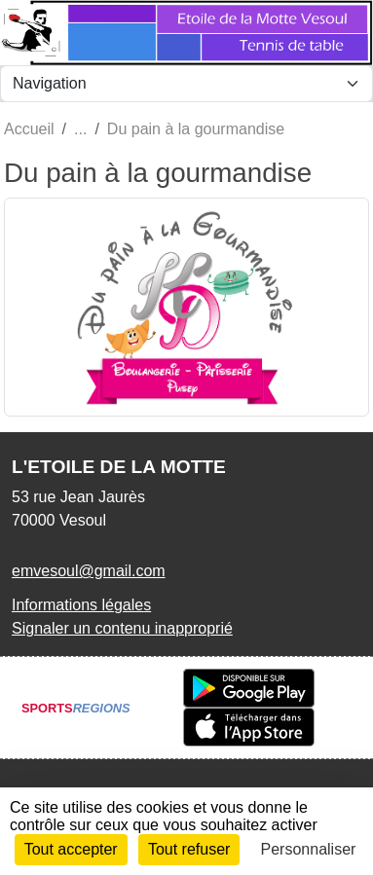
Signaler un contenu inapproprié (122, 628)
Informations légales (81, 605)
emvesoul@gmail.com (89, 571)
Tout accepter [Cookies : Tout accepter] (71, 849)
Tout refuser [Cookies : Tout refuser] (189, 849)
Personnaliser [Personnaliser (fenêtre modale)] (308, 849)
